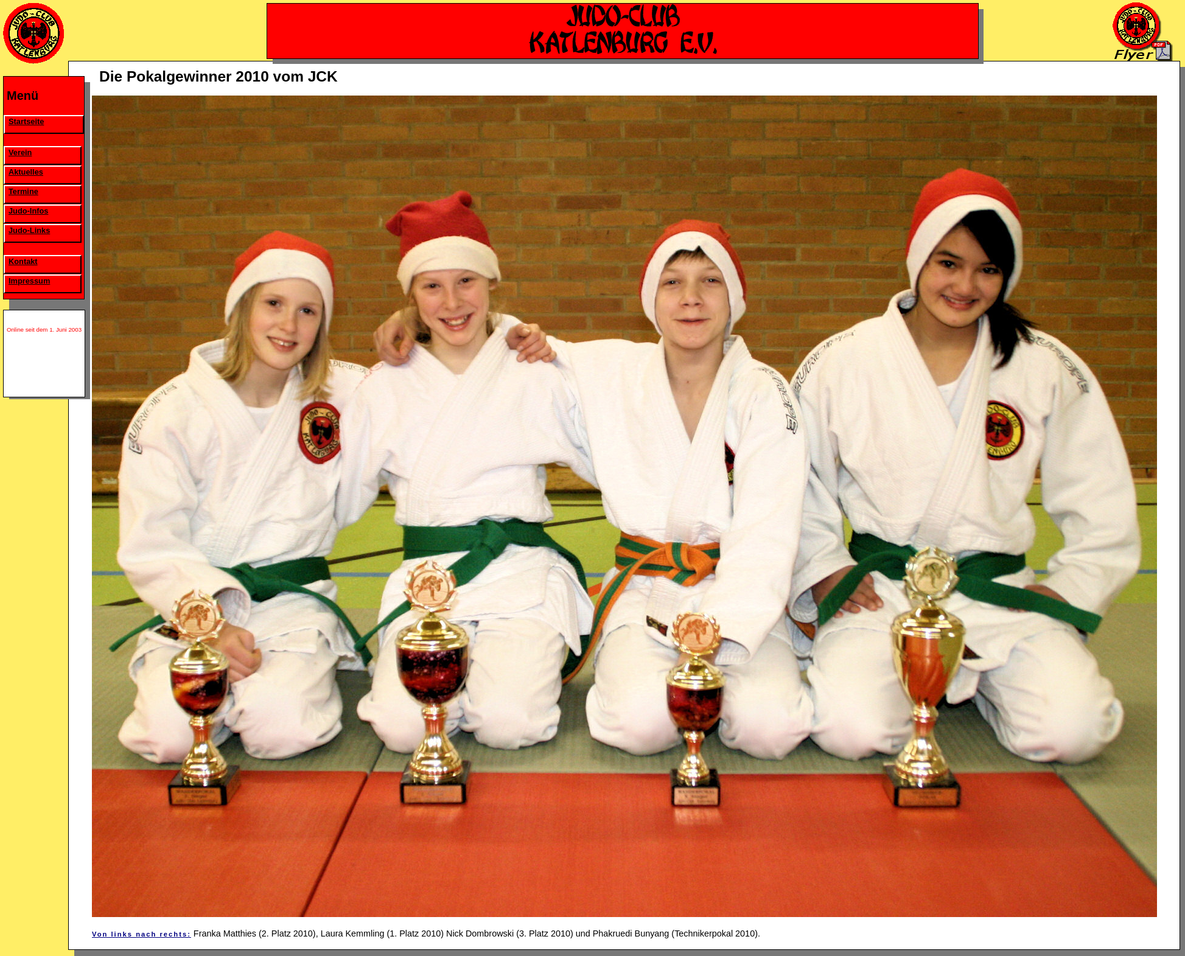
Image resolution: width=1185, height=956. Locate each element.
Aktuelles (26, 171)
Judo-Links (29, 230)
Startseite (26, 121)
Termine (23, 191)
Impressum (29, 280)
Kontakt (23, 261)
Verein (20, 152)
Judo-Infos (28, 210)
